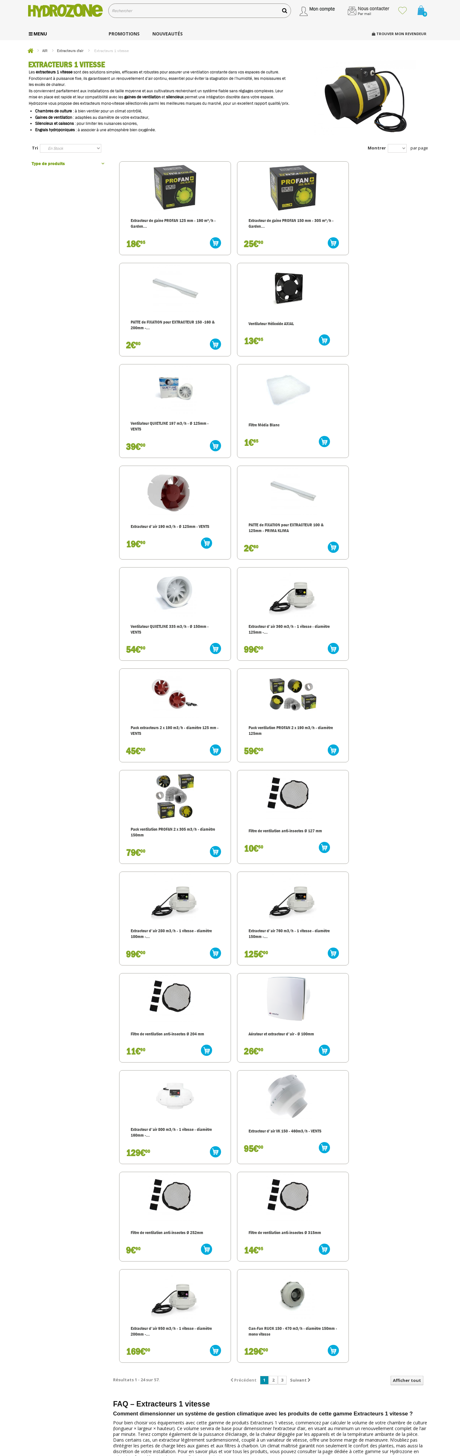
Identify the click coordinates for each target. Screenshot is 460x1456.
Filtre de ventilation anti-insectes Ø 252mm (151, 759)
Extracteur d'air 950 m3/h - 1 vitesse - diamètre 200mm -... (311, 762)
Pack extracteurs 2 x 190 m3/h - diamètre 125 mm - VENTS (310, 440)
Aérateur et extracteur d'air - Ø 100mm (233, 652)
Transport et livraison (259, 1374)
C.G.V (244, 1399)
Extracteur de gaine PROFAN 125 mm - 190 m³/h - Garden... (154, 226)
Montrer (377, 148)
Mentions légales (255, 1415)
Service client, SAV (257, 1382)
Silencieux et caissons (54, 123)
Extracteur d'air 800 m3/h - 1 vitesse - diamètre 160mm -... (311, 655)
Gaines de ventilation (53, 117)
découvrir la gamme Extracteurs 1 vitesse (188, 891)
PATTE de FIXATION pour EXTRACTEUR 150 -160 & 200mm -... (309, 226)
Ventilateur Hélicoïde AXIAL (388, 222)
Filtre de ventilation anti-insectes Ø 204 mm (151, 652)
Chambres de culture (53, 111)
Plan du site (250, 1424)
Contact (247, 1407)
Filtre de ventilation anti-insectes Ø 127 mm (229, 545)
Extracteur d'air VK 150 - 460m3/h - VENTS (387, 652)
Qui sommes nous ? (257, 1357)
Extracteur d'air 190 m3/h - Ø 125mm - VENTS (311, 330)
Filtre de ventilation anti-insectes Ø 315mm (229, 759)
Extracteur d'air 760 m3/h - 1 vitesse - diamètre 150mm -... (389, 547)
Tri (35, 148)
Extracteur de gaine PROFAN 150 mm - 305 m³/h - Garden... (233, 226)
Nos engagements (256, 1365)
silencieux (175, 97)
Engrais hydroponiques (55, 130)
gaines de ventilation (142, 97)
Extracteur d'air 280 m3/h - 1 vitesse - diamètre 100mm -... (311, 547)
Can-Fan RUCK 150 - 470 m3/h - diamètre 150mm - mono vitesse (388, 762)
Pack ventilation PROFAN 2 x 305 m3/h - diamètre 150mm (154, 547)
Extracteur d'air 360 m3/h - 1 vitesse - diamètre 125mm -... (233, 440)
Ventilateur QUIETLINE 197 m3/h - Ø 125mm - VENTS (153, 330)
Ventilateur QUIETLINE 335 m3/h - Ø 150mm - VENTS (153, 437)
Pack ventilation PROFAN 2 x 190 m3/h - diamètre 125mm (390, 440)
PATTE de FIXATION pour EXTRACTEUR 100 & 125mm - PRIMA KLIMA (390, 333)
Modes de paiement (258, 1390)
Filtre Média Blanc (224, 329)
